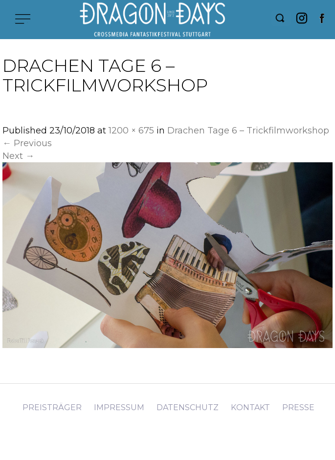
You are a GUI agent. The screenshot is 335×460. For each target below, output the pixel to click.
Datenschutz (187, 407)
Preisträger (52, 407)
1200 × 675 (131, 130)
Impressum (119, 407)
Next (18, 156)
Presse (298, 407)
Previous (27, 143)
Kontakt (250, 407)
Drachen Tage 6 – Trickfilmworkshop (248, 130)
